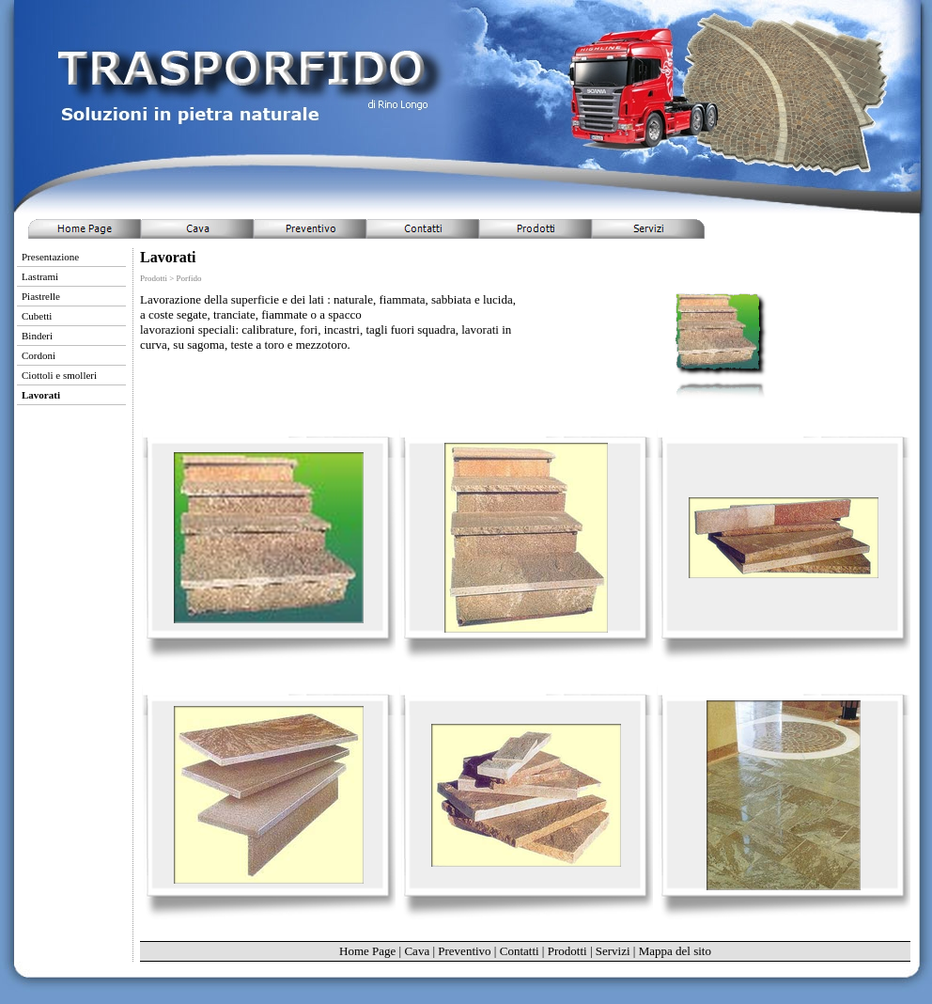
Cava (416, 951)
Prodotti (567, 951)
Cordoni (38, 355)
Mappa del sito (675, 951)
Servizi (613, 951)
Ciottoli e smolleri (59, 375)
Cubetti (37, 316)
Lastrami (40, 276)
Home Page (367, 951)
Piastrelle (41, 296)
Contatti (519, 951)
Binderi (37, 335)
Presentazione (50, 256)
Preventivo (464, 951)
